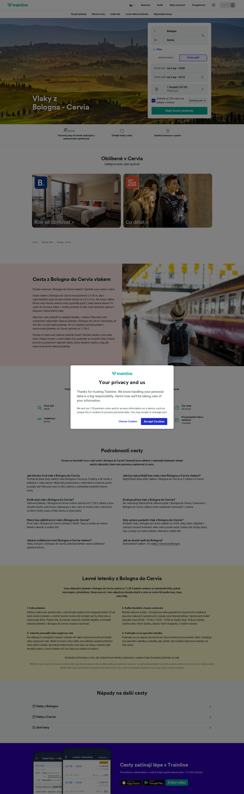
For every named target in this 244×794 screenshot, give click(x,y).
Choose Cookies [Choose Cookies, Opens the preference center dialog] (128, 421)
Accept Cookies (154, 421)
